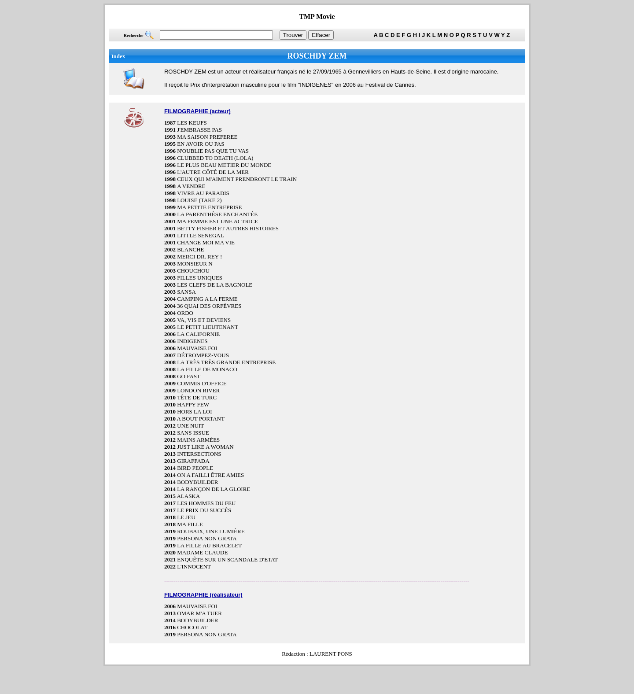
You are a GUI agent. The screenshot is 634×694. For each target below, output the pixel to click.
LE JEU (186, 517)
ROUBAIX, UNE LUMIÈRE (210, 531)
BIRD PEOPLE (195, 468)
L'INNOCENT (194, 566)
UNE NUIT (190, 425)
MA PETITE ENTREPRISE (209, 207)
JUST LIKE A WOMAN (205, 446)
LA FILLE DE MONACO (207, 369)
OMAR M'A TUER (199, 613)
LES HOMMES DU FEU (206, 503)
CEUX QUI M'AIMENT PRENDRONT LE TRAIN (237, 179)
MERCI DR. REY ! (199, 256)
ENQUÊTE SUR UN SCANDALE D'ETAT (227, 559)
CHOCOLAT (192, 627)
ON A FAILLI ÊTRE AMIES (210, 475)
